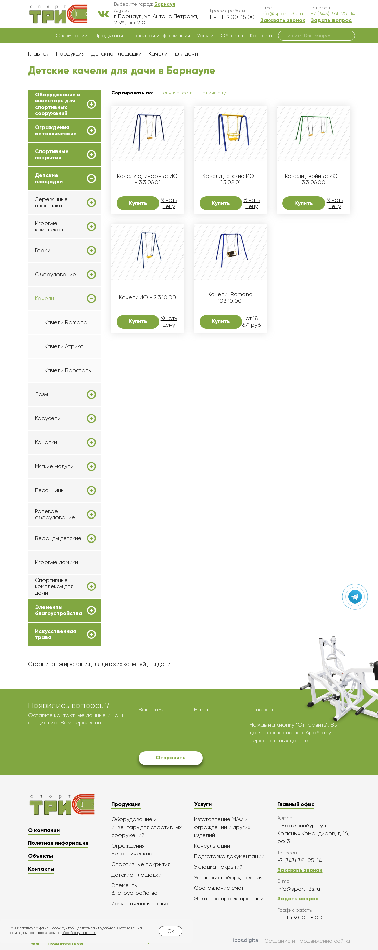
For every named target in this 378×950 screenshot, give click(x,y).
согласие (279, 732)
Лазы (41, 394)
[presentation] (191, 734)
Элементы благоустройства (58, 610)
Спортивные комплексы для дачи (54, 586)
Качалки (46, 442)
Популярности (176, 92)
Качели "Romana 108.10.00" (230, 297)
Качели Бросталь (68, 370)
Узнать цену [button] (169, 203)
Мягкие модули (54, 466)
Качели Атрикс (64, 346)
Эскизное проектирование (230, 898)
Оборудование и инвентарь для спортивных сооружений (57, 104)
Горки (42, 250)
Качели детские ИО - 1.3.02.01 (231, 179)
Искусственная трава (55, 634)
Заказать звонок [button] (282, 20)
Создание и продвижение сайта (291, 941)
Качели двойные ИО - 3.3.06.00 (313, 179)
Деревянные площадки (51, 202)
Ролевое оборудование (55, 514)
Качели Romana (66, 322)
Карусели (48, 418)
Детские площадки (49, 178)
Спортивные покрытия (52, 154)
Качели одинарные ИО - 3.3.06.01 (147, 179)
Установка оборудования (228, 877)
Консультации (212, 845)
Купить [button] (138, 203)
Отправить (171, 757)
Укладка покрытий (218, 867)
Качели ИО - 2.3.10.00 (147, 297)
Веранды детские (58, 538)
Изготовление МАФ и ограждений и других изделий (222, 827)
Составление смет (219, 888)
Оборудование (55, 274)
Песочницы (49, 490)
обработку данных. (79, 932)
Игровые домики (56, 562)
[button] (164, 4)
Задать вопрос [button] (331, 20)
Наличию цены (217, 92)
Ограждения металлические (56, 130)
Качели (44, 298)
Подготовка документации (229, 856)
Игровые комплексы (49, 226)
